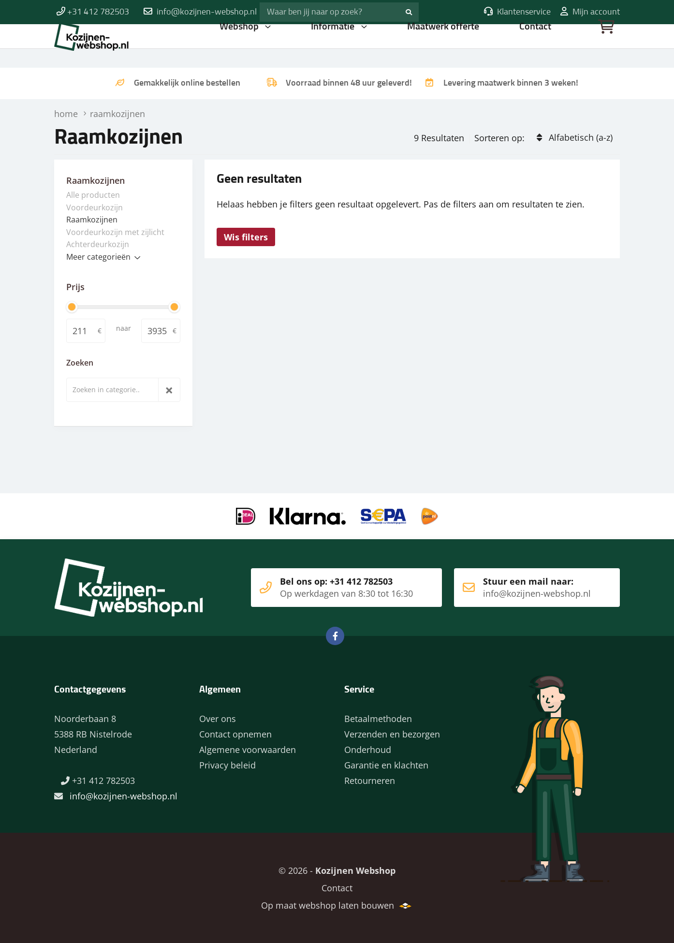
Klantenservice (517, 12)
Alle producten (93, 195)
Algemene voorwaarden (247, 749)
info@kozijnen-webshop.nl (207, 12)
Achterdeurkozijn (97, 244)
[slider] (72, 307)
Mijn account (590, 12)
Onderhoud (367, 749)
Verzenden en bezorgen (392, 734)
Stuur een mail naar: (522, 587)
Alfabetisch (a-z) (581, 137)
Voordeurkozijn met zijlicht (115, 232)
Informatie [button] (334, 46)
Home (117, 45)
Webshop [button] (240, 46)
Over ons (217, 718)
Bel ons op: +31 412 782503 (332, 587)
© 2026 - (337, 870)
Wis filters (246, 237)
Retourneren (369, 780)
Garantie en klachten (386, 765)
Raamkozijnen (91, 219)
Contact (536, 46)
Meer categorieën (98, 256)
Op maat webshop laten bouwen (327, 905)
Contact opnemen (235, 734)
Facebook (335, 636)
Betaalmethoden (378, 718)
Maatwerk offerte (444, 46)
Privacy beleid (227, 765)
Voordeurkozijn (94, 207)
